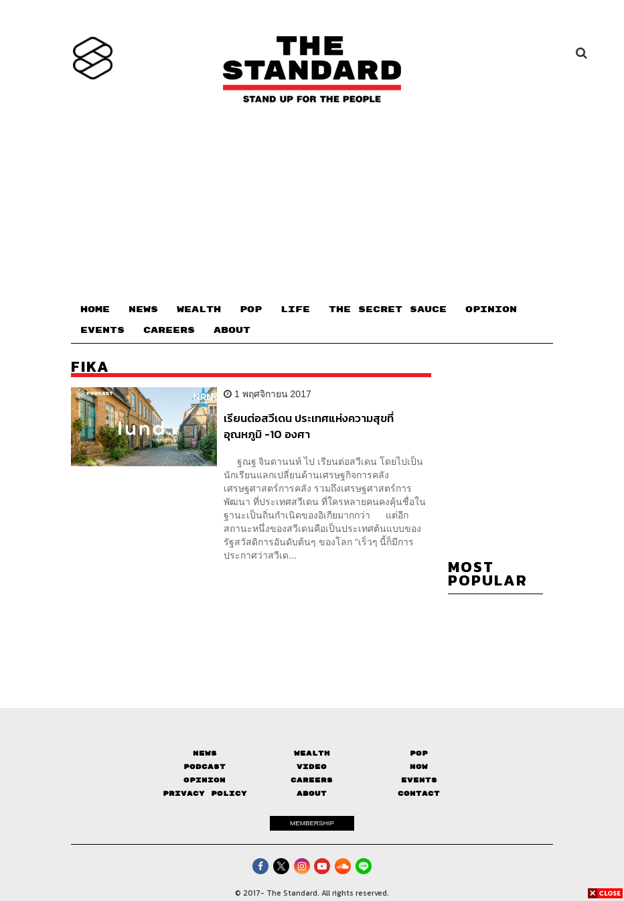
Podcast (204, 766)
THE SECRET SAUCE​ (388, 309)
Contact (419, 793)
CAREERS (169, 330)
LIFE (295, 309)
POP (251, 309)
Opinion (204, 780)
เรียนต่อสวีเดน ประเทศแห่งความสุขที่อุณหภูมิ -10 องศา (309, 426)
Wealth (312, 753)
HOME (95, 309)
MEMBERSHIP (312, 823)
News (205, 753)
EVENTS (102, 330)
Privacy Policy (205, 793)
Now (419, 766)
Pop (419, 753)
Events (419, 780)
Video (312, 766)
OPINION (491, 309)
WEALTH (199, 309)
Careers (312, 780)
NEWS (143, 309)
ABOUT (232, 330)
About (312, 793)
